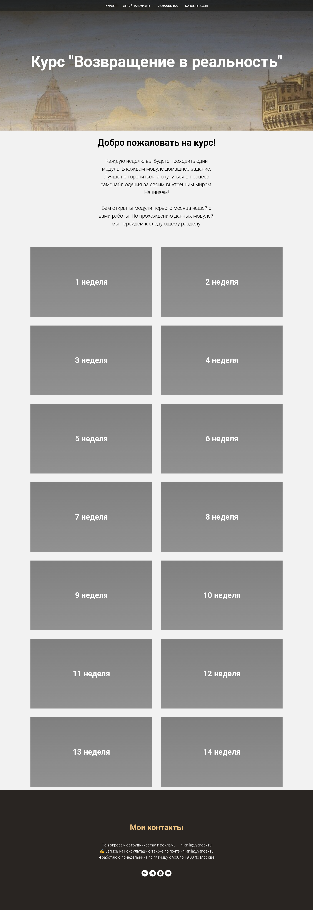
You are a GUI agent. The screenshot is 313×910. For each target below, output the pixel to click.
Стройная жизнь (136, 5)
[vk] (145, 873)
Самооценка (168, 5)
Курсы (110, 5)
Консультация (196, 5)
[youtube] (168, 873)
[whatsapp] (160, 873)
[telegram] (152, 873)
